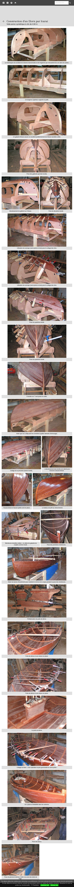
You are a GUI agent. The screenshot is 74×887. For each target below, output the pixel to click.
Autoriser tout (45, 885)
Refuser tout (54, 885)
